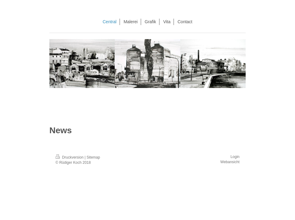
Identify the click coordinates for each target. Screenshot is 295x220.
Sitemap (93, 157)
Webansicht (229, 162)
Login (235, 157)
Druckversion (70, 157)
